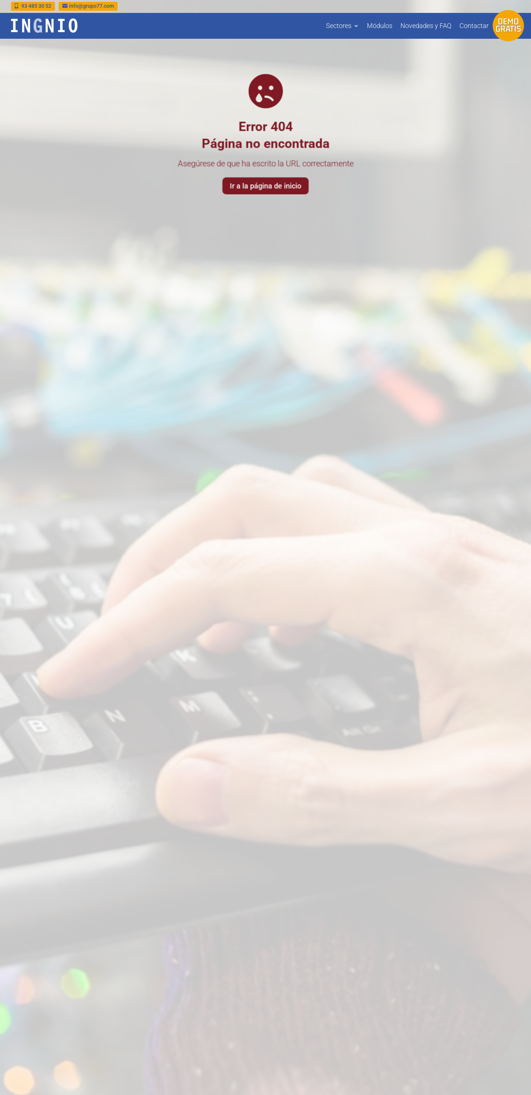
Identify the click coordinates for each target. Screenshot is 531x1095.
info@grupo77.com (91, 6)
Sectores (338, 26)
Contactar (474, 26)
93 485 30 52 (36, 6)
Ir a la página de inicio (265, 184)
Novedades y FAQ (425, 26)
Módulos (379, 26)
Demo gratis (508, 25)
